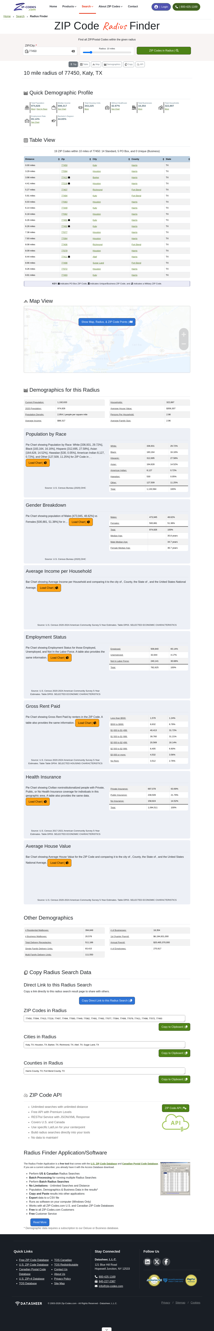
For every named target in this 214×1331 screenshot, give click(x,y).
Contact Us (60, 1269)
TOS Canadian (63, 1260)
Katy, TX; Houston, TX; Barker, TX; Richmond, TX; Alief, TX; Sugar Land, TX (104, 1044)
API (140, 64)
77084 (64, 238)
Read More (39, 1222)
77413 (64, 177)
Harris (134, 165)
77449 (64, 208)
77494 (64, 195)
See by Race (42, 109)
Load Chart (35, 462)
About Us (59, 1274)
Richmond (97, 189)
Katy (95, 165)
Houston (97, 171)
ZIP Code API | (176, 1108)
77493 (64, 275)
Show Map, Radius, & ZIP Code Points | (107, 321)
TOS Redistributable (66, 1264)
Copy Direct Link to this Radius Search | (107, 1000)
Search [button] (86, 6)
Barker (96, 177)
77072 (64, 269)
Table (84, 64)
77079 (64, 250)
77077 (64, 232)
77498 (64, 263)
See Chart (62, 109)
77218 (64, 183)
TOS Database (28, 1283)
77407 (64, 189)
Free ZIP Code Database (34, 1260)
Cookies (195, 1302)
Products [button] (68, 6)
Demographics (112, 64)
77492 (64, 226)
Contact (133, 6)
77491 (64, 220)
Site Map (59, 1283)
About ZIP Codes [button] (109, 6)
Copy (129, 64)
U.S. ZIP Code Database (33, 1264)
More (33, 109)
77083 (64, 202)
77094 (64, 171)
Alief (95, 256)
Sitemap (180, 1302)
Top (73, 64)
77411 (64, 256)
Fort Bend (136, 189)
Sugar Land (98, 263)
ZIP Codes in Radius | (164, 50)
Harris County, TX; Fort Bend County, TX (104, 1071)
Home (53, 6)
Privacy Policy (62, 1278)
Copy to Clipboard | (174, 1026)
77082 (64, 214)
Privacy (165, 1302)
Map (96, 64)
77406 (64, 244)
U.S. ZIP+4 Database (31, 1278)
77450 (64, 165)
